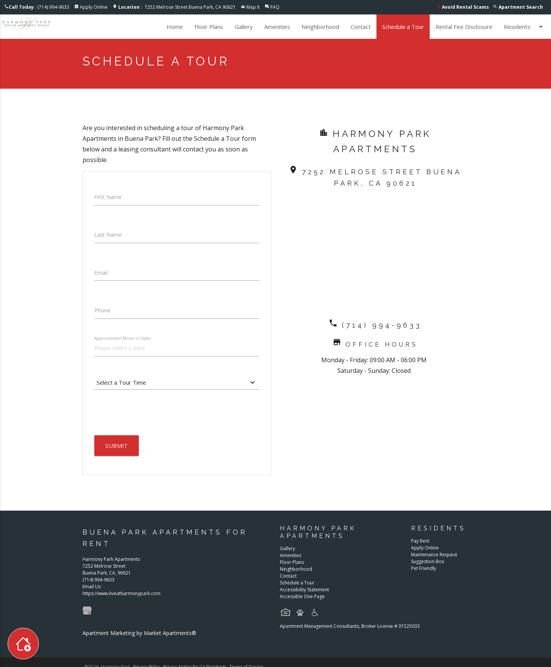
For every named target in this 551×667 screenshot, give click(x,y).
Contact (361, 26)
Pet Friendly (423, 571)
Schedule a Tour (403, 26)
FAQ (274, 7)
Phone (102, 313)
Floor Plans (208, 26)
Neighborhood (320, 26)
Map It (253, 7)
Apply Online (94, 7)
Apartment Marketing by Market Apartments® (139, 636)
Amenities (277, 26)
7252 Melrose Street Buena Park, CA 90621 (177, 7)
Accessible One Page (302, 599)
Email (101, 274)
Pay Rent (420, 544)
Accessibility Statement (304, 592)
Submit (117, 449)
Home (175, 26)
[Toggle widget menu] (23, 643)
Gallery (244, 26)
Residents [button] (524, 26)
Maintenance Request (434, 557)
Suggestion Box (427, 564)
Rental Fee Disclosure (463, 26)
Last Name (108, 236)
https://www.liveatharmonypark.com (121, 597)
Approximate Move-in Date (123, 340)
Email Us (92, 590)
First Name (108, 197)
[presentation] (152, 415)
